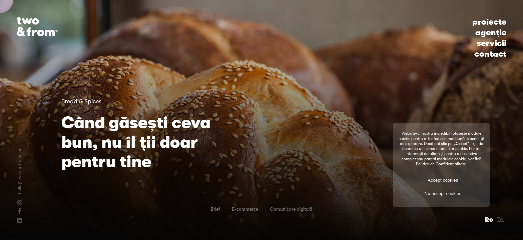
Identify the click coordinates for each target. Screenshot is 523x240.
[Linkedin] (19, 220)
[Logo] (37, 26)
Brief (215, 209)
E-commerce (245, 209)
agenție (490, 32)
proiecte (489, 22)
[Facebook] (19, 211)
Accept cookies (443, 180)
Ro (489, 219)
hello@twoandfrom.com (19, 170)
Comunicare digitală (291, 209)
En (501, 219)
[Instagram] (19, 202)
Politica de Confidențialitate (441, 164)
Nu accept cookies (443, 193)
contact (490, 54)
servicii (491, 43)
